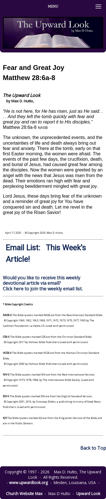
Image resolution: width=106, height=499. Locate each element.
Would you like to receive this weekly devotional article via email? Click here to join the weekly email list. (43, 283)
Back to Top (93, 448)
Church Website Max (24, 493)
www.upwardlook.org (28, 482)
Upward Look (88, 493)
